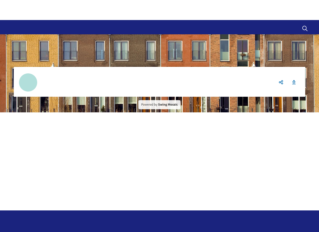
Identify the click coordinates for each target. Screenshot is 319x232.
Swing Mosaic (168, 104)
